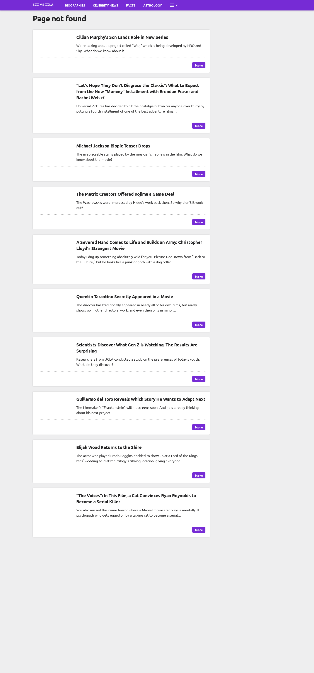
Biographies (75, 5)
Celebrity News (105, 5)
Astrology (152, 5)
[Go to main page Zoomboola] (43, 5)
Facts (130, 5)
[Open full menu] (173, 5)
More (199, 65)
